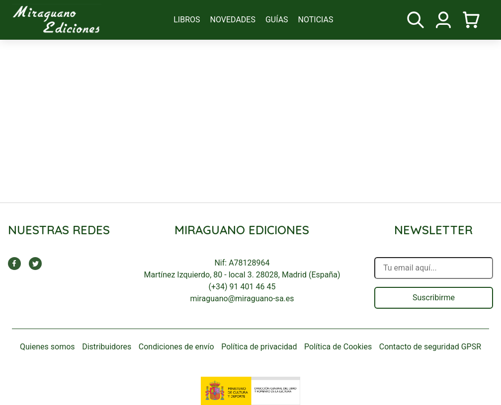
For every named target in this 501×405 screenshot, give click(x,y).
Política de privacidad (259, 346)
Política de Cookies (338, 346)
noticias (316, 19)
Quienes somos (47, 346)
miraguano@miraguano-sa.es (242, 298)
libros (186, 19)
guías (276, 19)
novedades (232, 19)
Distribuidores (106, 346)
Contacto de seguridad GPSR (430, 346)
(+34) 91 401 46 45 (242, 286)
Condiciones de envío (176, 346)
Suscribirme (434, 297)
